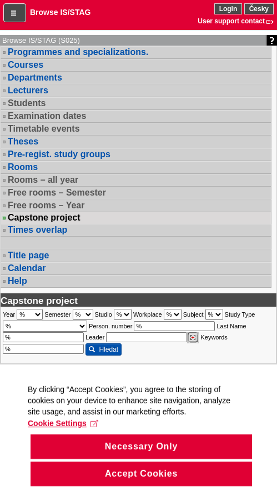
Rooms (23, 167)
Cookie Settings (63, 436)
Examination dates (47, 116)
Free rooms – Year (46, 205)
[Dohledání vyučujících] (193, 337)
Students (27, 103)
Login (228, 9)
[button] (14, 12)
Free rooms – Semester (57, 192)
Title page (28, 255)
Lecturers (28, 90)
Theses (23, 141)
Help (17, 281)
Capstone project (44, 218)
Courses (25, 64)
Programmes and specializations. (78, 52)
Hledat (103, 349)
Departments (35, 77)
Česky (259, 9)
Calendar (27, 268)
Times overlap (37, 229)
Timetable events (44, 128)
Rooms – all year (43, 179)
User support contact (231, 21)
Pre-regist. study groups (59, 154)
